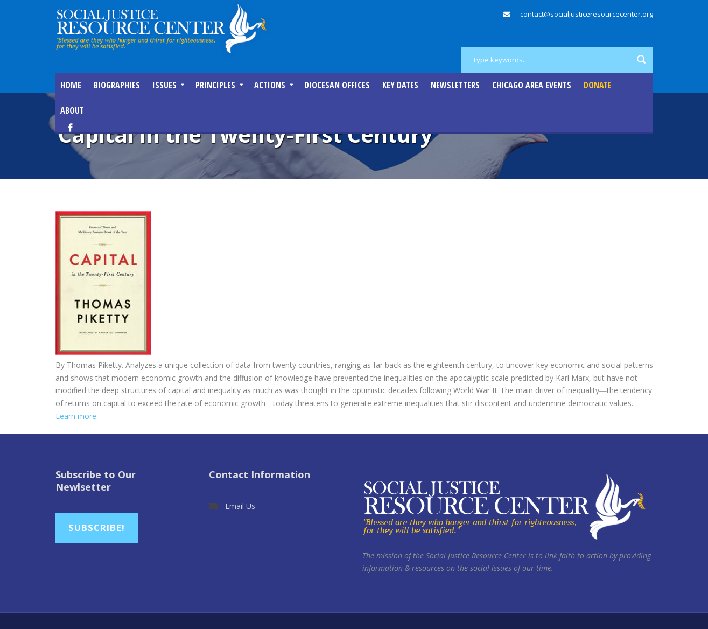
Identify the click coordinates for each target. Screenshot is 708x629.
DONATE (598, 85)
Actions (269, 85)
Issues (164, 85)
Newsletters (455, 85)
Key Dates (400, 85)
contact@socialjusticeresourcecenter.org (586, 14)
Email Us (240, 506)
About (72, 110)
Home (70, 85)
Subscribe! (96, 527)
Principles (215, 85)
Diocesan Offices (337, 85)
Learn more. (76, 416)
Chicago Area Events (531, 85)
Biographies (117, 85)
